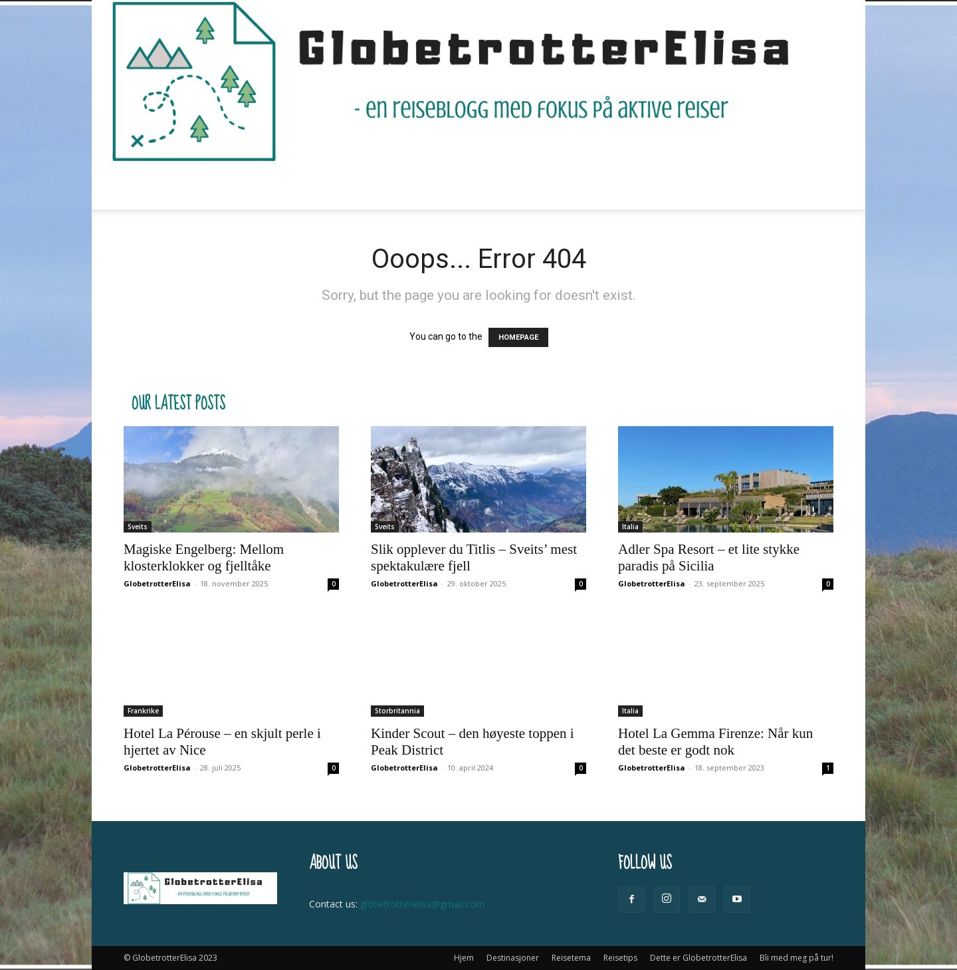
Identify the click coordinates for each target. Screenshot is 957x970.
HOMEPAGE (518, 337)
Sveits (138, 526)
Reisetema (381, 186)
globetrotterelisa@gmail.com (422, 904)
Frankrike (143, 710)
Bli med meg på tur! (699, 186)
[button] (817, 186)
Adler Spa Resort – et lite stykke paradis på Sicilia (708, 557)
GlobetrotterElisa (157, 583)
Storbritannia (397, 710)
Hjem (223, 186)
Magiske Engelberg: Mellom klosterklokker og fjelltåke (204, 557)
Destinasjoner (292, 186)
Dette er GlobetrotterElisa (569, 186)
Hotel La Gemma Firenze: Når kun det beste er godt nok (715, 741)
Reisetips (456, 186)
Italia (630, 526)
